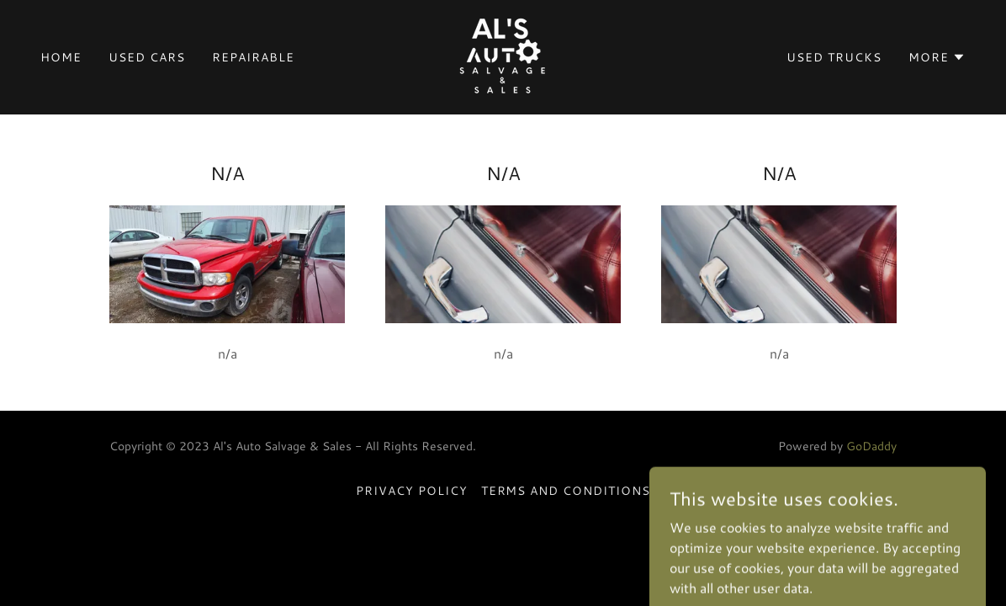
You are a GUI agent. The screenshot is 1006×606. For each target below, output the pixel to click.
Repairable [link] (253, 57)
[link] (503, 55)
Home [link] (61, 57)
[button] (937, 57)
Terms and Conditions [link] (566, 490)
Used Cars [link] (147, 57)
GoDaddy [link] (871, 446)
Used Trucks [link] (834, 57)
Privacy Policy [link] (412, 490)
